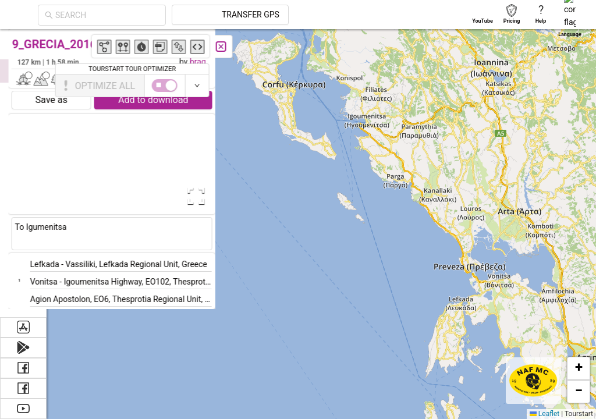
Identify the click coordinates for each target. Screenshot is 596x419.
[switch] (545, 85)
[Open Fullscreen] (232, 196)
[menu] (23, 173)
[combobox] (107, 15)
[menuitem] (23, 43)
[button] (462, 325)
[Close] (259, 46)
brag (236, 61)
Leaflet (544, 414)
